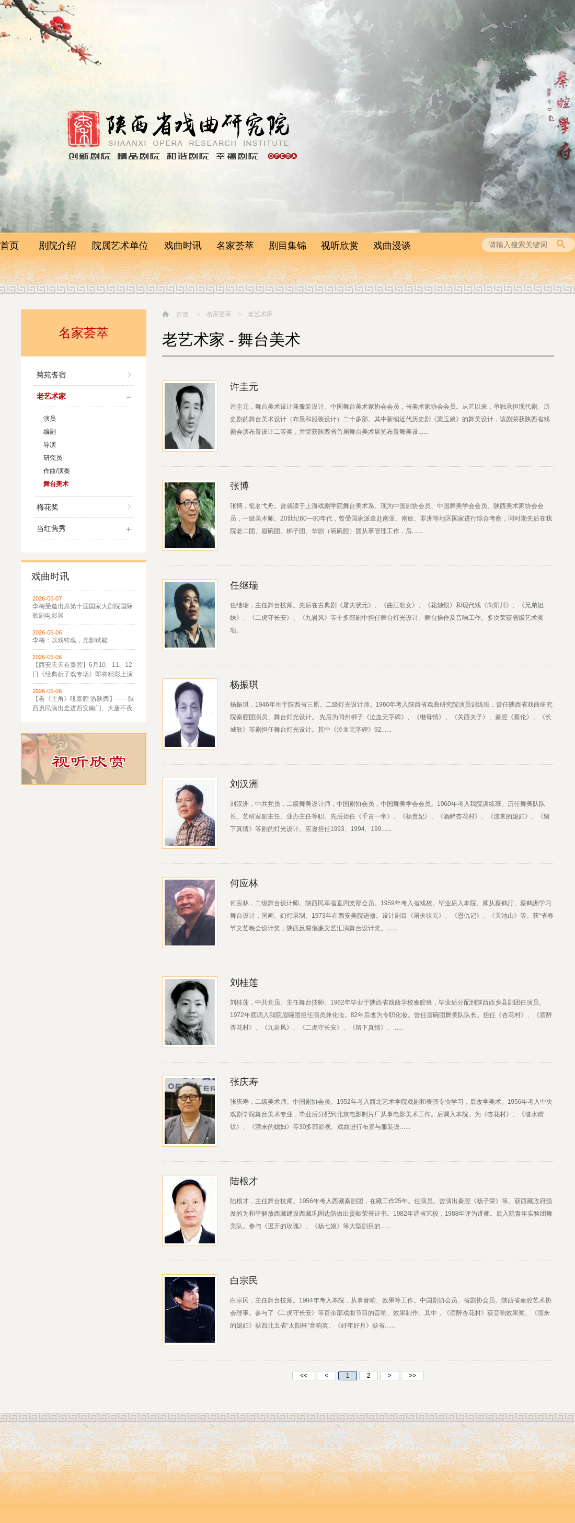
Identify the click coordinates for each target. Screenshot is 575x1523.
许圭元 (244, 387)
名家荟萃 (235, 245)
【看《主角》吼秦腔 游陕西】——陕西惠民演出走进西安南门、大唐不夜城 (83, 704)
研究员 (52, 457)
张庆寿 (244, 1082)
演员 (49, 418)
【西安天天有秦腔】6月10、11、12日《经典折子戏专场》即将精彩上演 (82, 669)
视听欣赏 (340, 245)
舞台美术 (55, 484)
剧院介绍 (57, 245)
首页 (9, 245)
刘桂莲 (244, 982)
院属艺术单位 (120, 245)
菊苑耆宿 (51, 375)
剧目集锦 (287, 245)
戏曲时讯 (183, 245)
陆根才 (244, 1181)
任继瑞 (244, 585)
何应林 (244, 883)
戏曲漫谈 (392, 245)
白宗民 (244, 1280)
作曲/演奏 (56, 471)
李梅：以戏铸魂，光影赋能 (70, 640)
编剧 (49, 431)
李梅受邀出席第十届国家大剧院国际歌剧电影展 (82, 611)
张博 (239, 486)
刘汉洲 (244, 784)
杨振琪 (244, 684)
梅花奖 (48, 507)
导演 (49, 444)
